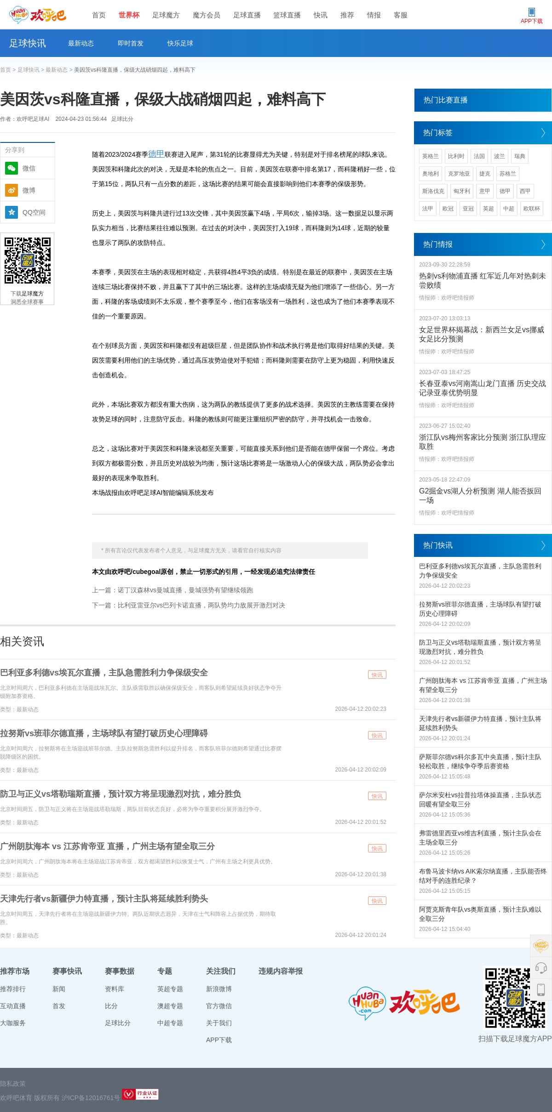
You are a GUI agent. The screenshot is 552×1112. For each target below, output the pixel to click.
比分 (111, 1006)
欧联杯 (531, 208)
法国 (479, 156)
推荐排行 (13, 989)
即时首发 (131, 43)
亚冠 (468, 208)
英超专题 (170, 989)
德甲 (156, 154)
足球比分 (122, 119)
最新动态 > (60, 70)
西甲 (525, 191)
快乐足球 (180, 43)
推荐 (347, 15)
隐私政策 (13, 1083)
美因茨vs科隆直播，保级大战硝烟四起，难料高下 (135, 70)
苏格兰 (508, 173)
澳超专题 (170, 1006)
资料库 (114, 989)
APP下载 (219, 1040)
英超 (488, 208)
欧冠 (448, 208)
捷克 (484, 173)
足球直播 (247, 15)
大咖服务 (13, 1023)
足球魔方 (166, 15)
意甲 (484, 191)
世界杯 (129, 15)
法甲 (427, 208)
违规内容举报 (281, 971)
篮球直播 (287, 15)
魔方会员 (206, 15)
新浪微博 (219, 989)
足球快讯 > (31, 70)
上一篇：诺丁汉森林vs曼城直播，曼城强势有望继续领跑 (172, 590)
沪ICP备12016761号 (91, 1097)
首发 (58, 1006)
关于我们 (219, 1023)
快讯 (321, 15)
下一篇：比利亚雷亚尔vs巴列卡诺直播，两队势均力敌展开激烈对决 (188, 605)
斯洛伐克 (433, 191)
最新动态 (81, 43)
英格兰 (430, 156)
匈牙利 (462, 191)
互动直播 (13, 1006)
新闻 (58, 989)
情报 (374, 15)
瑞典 (519, 156)
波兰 (499, 156)
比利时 (456, 156)
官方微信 (219, 1006)
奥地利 (430, 173)
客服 (401, 15)
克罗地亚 (459, 173)
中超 (508, 208)
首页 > (8, 70)
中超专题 (170, 1023)
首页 (99, 15)
